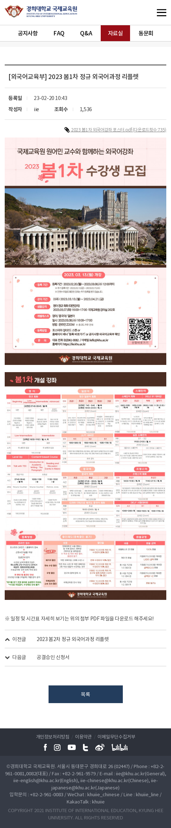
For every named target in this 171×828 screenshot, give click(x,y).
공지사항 (27, 33)
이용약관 (83, 736)
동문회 (145, 33)
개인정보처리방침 (53, 736)
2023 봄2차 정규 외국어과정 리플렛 (73, 638)
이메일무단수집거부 (116, 736)
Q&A (86, 33)
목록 (85, 694)
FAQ (58, 33)
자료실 (115, 33)
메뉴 (147, 12)
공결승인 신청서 (53, 657)
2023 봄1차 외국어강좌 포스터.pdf (102, 129)
